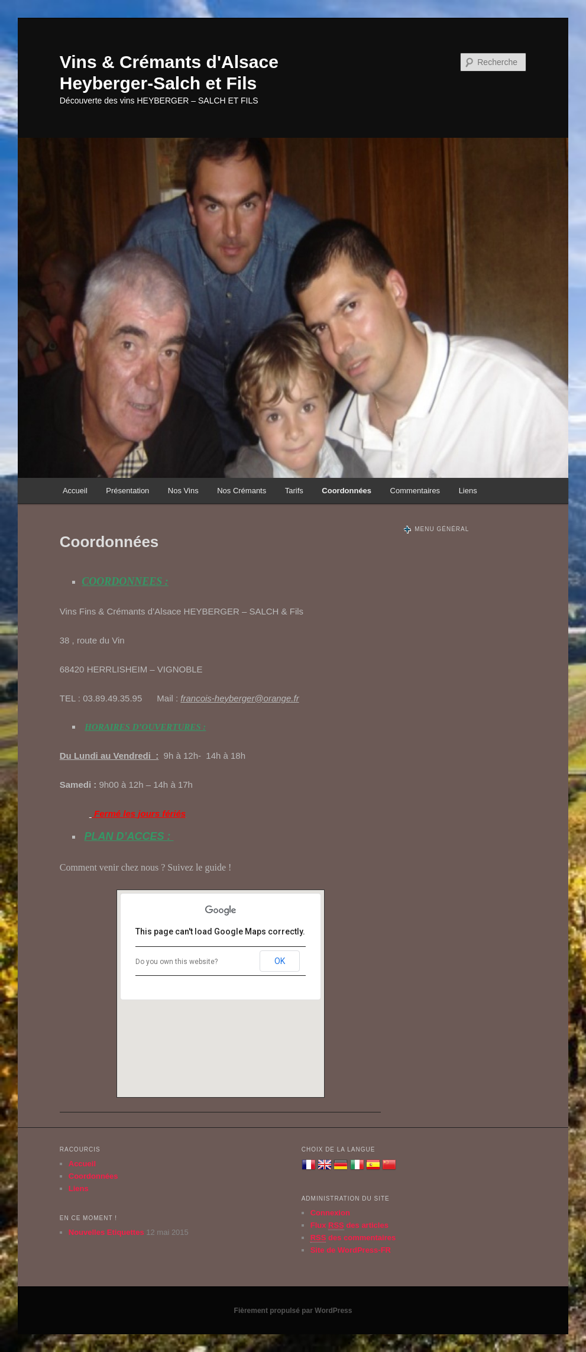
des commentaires (353, 1238)
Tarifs (294, 490)
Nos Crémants (241, 490)
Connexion (330, 1212)
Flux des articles (349, 1225)
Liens (468, 490)
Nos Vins (183, 490)
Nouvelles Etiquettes (106, 1232)
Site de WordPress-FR (350, 1250)
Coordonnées (346, 490)
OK (279, 961)
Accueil (75, 490)
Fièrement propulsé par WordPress (293, 1310)
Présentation (127, 490)
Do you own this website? (176, 962)
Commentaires (415, 490)
